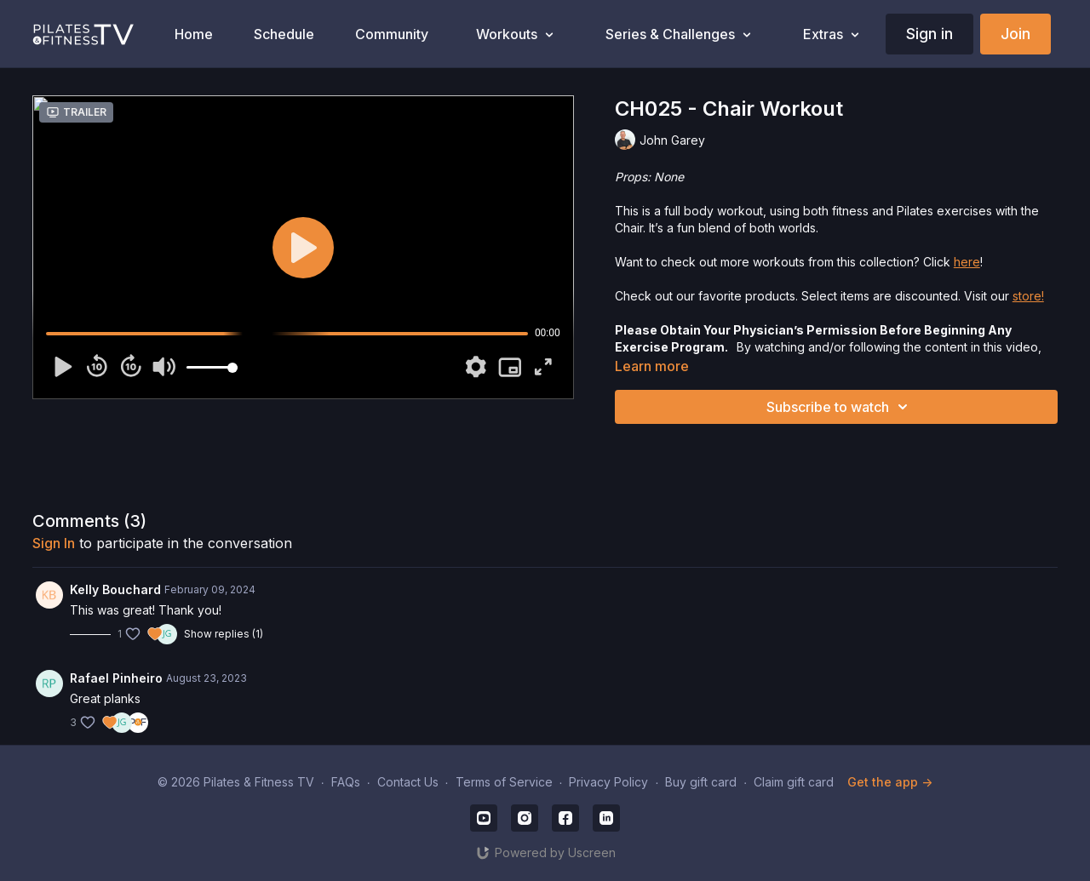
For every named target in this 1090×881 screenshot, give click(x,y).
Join (1015, 34)
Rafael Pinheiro (116, 678)
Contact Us (408, 782)
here (967, 262)
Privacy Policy (608, 782)
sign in (53, 543)
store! (1028, 296)
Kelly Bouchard (115, 589)
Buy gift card (701, 782)
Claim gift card (794, 782)
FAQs (345, 782)
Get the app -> (889, 782)
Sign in (929, 34)
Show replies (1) (223, 633)
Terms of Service (504, 782)
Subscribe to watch (839, 407)
